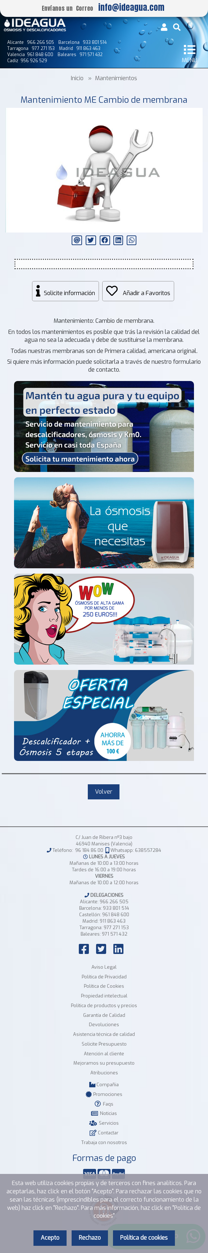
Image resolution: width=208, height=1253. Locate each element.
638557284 (148, 850)
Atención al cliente (104, 1054)
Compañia (104, 1085)
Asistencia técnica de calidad (104, 1034)
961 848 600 (115, 915)
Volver (103, 791)
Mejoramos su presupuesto (104, 1063)
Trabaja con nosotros (104, 1142)
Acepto (50, 1237)
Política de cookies (144, 1237)
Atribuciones (104, 1073)
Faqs (104, 1104)
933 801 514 (116, 908)
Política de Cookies (104, 986)
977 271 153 (116, 927)
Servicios (104, 1123)
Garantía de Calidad (104, 1015)
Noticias (104, 1113)
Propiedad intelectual (104, 996)
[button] (196, 114)
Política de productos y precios (104, 1005)
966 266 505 (114, 902)
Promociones (104, 1094)
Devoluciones (104, 1025)
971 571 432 (114, 934)
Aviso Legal (104, 967)
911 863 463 (113, 921)
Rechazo (90, 1237)
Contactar (104, 1133)
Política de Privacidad (104, 977)
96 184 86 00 (89, 850)
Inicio (77, 78)
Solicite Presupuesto (104, 1044)
